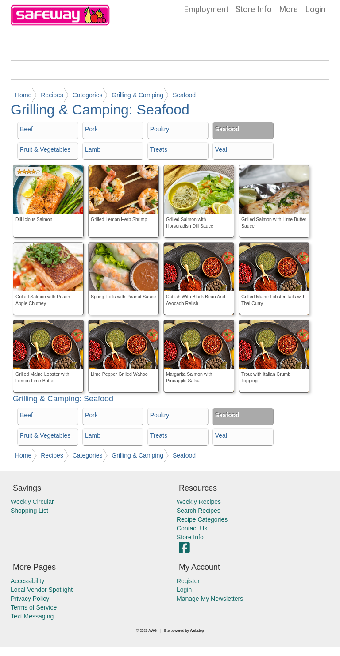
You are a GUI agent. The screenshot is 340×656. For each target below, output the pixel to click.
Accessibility (27, 580)
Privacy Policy (30, 598)
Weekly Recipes (199, 501)
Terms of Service (34, 607)
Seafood (184, 95)
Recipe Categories (202, 519)
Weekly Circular (32, 501)
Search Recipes (198, 510)
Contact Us (192, 528)
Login (315, 9)
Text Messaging (32, 616)
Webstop (197, 631)
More (288, 9)
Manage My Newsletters (210, 598)
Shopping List (29, 510)
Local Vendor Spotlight (42, 589)
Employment (206, 9)
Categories (88, 95)
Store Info (254, 9)
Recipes (52, 95)
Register (188, 580)
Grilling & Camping (137, 95)
